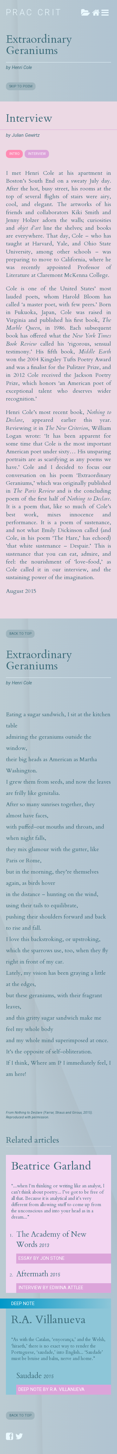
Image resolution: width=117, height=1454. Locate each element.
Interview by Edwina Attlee (50, 1287)
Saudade (29, 1376)
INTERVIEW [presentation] (37, 154)
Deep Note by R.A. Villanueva (51, 1389)
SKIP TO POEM (20, 86)
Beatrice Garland (51, 1166)
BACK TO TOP (20, 634)
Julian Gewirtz (26, 135)
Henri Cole (22, 67)
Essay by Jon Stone (41, 1258)
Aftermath (32, 1274)
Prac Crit (34, 12)
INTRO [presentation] (14, 154)
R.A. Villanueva (48, 1319)
